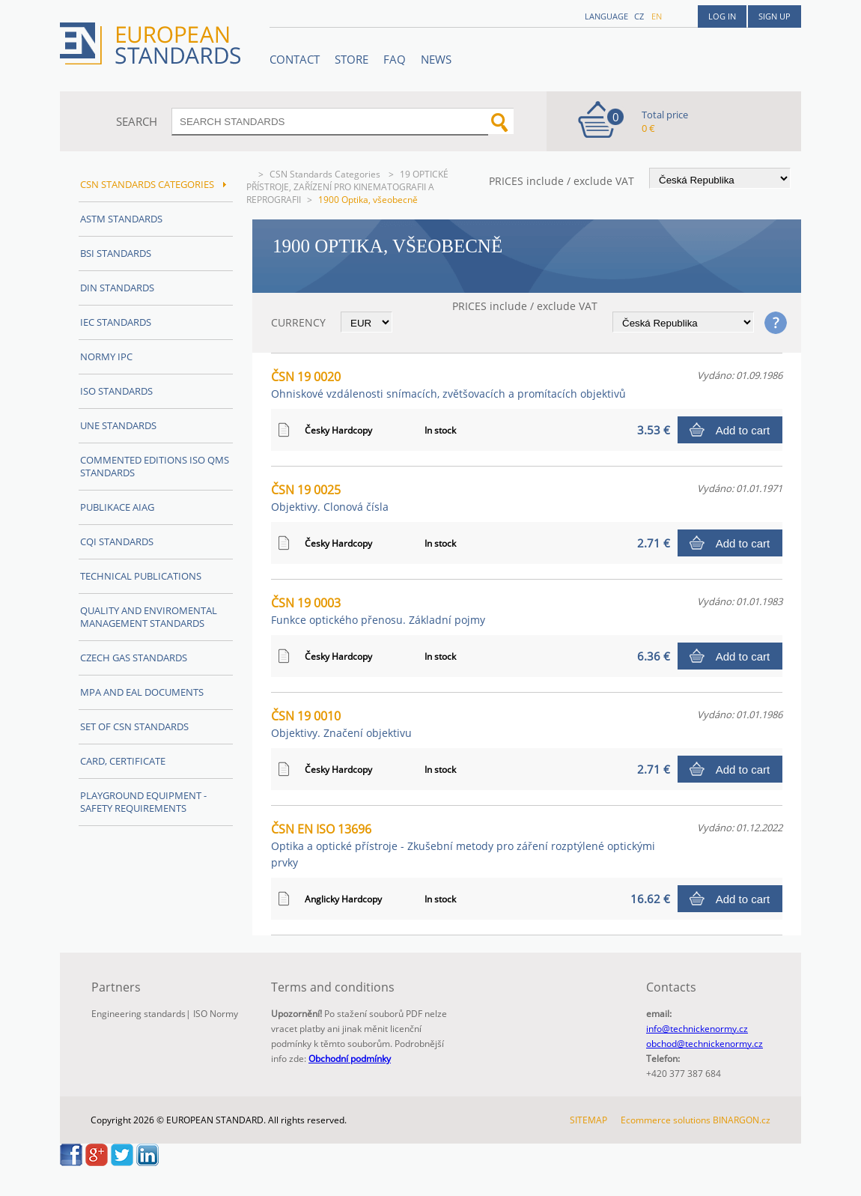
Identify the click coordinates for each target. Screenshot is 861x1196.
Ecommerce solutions (666, 1120)
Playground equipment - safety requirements (143, 802)
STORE (351, 59)
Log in (722, 16)
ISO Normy (215, 1013)
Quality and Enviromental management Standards (148, 617)
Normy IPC (106, 356)
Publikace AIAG (117, 507)
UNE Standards (118, 425)
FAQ (394, 59)
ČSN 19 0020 (448, 384)
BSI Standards (115, 253)
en (656, 16)
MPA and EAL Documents (142, 692)
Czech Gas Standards (133, 657)
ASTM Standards (121, 218)
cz (639, 16)
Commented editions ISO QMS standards (154, 466)
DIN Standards (117, 287)
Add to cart (743, 430)
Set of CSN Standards (134, 726)
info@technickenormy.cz (697, 1028)
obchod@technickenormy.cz (704, 1043)
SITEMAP (588, 1120)
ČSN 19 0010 (341, 724)
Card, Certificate (122, 761)
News (436, 59)
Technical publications (140, 576)
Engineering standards (138, 1013)
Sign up (774, 16)
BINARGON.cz (741, 1120)
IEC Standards (115, 322)
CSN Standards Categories (326, 174)
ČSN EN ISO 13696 (463, 845)
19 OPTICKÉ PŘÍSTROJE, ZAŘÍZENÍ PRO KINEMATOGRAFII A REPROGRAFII (347, 187)
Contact (295, 59)
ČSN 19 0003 (378, 611)
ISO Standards (116, 391)
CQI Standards (116, 541)
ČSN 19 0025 (330, 498)
